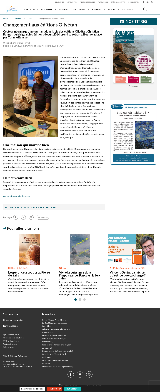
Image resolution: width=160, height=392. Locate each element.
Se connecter (133, 2)
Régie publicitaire (10, 344)
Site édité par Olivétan (15, 356)
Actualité (46, 9)
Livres (30, 18)
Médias (111, 9)
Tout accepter (72, 388)
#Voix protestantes (46, 207)
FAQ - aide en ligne (11, 341)
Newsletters (72, 2)
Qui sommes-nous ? (11, 334)
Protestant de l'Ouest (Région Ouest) (57, 366)
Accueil (5, 18)
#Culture (21, 207)
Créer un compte (118, 2)
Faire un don (103, 2)
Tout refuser (54, 388)
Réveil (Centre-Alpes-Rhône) (54, 320)
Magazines (59, 2)
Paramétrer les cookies (32, 388)
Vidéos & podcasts (87, 2)
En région (29, 9)
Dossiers (63, 9)
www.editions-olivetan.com (16, 196)
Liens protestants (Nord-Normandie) (57, 351)
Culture (96, 9)
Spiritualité (78, 9)
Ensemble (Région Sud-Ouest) (54, 335)
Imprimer (44, 217)
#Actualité (10, 207)
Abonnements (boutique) (13, 338)
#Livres (31, 207)
